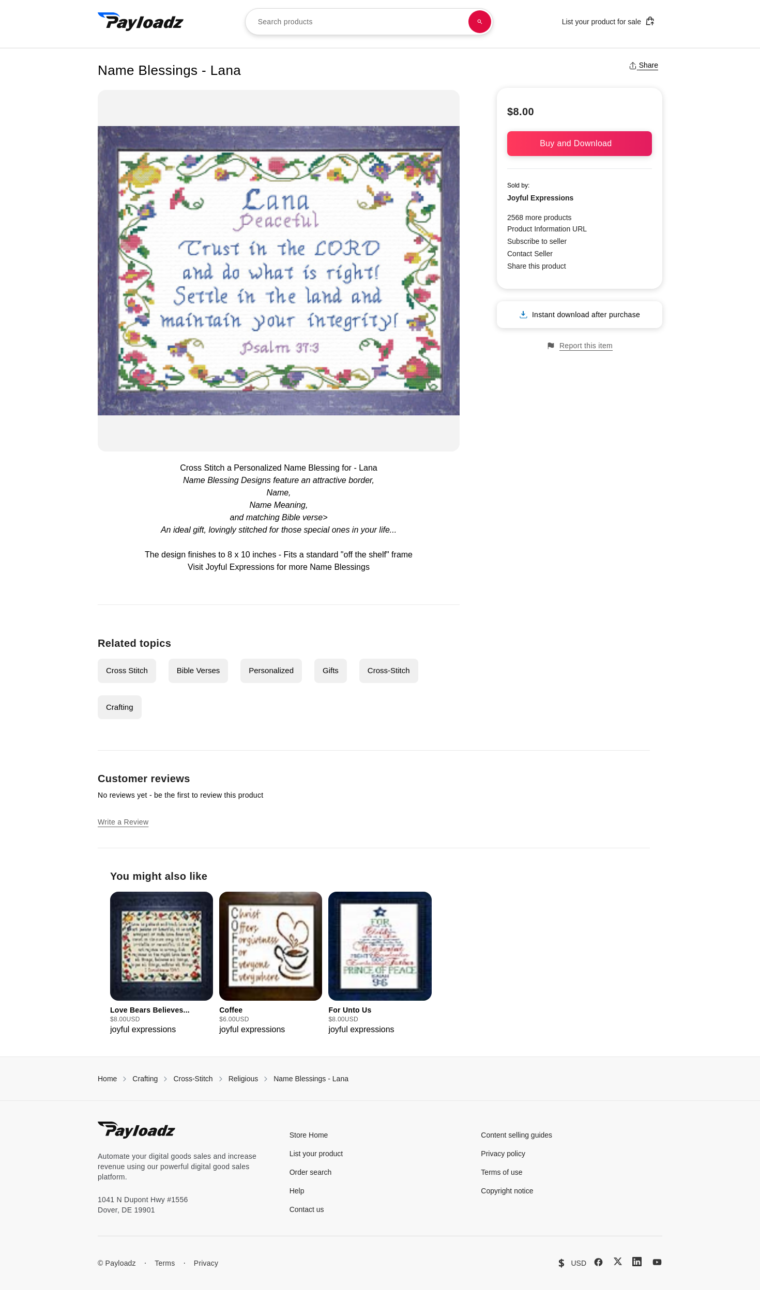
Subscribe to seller (537, 241)
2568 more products (539, 217)
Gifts (331, 670)
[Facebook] (598, 1262)
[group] (161, 964)
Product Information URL (547, 229)
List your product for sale (608, 21)
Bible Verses (198, 670)
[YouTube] (657, 1262)
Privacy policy (503, 1153)
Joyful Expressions (540, 198)
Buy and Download (579, 143)
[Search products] (479, 21)
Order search (311, 1172)
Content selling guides (516, 1135)
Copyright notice (507, 1191)
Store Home (309, 1135)
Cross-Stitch (389, 670)
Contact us (307, 1209)
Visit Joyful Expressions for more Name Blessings (279, 567)
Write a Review (123, 822)
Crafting (119, 707)
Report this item (579, 345)
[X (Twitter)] (618, 1261)
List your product (316, 1153)
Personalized (271, 670)
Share (643, 65)
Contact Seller (530, 254)
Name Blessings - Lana (310, 1079)
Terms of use (501, 1172)
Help (297, 1191)
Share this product (536, 266)
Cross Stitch (127, 670)
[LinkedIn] (637, 1261)
